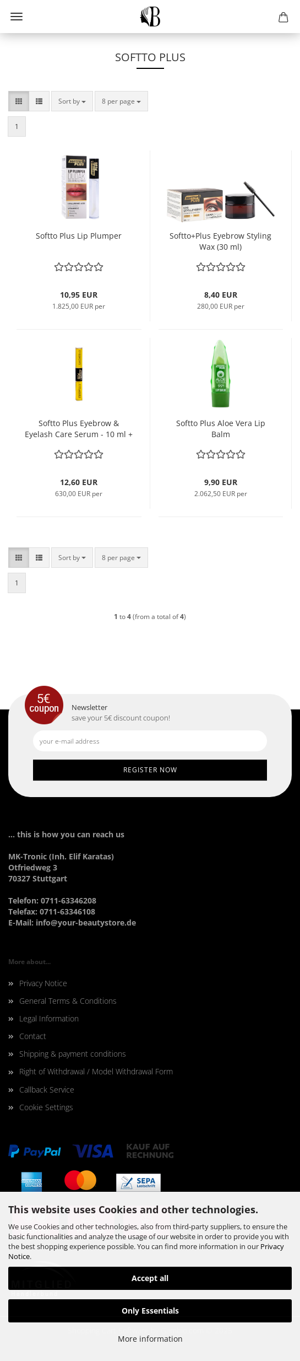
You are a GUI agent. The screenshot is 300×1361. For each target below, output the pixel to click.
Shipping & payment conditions (72, 1053)
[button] (18, 101)
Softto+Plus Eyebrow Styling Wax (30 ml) (220, 241)
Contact (32, 1036)
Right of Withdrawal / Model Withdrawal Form (96, 1071)
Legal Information (49, 1018)
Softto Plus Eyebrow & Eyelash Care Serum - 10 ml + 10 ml (79, 429)
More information (150, 1338)
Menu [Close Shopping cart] (16, 16)
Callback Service (46, 1089)
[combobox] (72, 101)
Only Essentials (150, 1310)
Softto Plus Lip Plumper (79, 235)
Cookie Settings (46, 1107)
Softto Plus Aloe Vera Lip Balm (220, 428)
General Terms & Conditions (68, 1001)
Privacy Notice (43, 983)
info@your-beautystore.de (86, 922)
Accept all (150, 1278)
